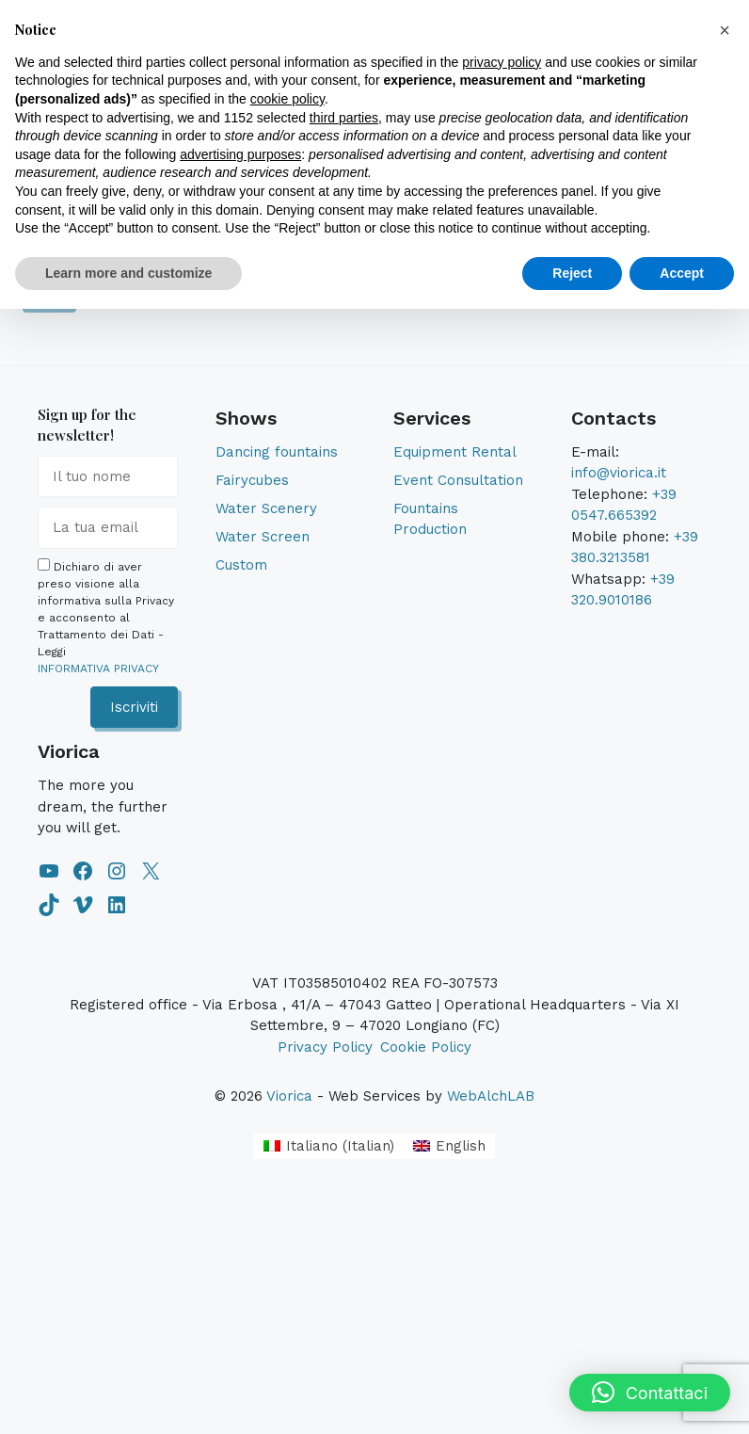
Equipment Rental (455, 451)
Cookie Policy (425, 1047)
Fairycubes (252, 480)
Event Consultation (458, 480)
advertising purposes (240, 154)
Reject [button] (572, 273)
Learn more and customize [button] (128, 273)
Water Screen (262, 536)
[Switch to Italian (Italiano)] (329, 1146)
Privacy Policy (325, 1047)
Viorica (289, 1096)
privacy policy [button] (501, 62)
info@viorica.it (618, 472)
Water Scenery (266, 508)
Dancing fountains (276, 451)
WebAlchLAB (490, 1096)
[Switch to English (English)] (449, 1146)
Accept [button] (682, 273)
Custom (241, 564)
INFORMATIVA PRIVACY (98, 668)
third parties (344, 117)
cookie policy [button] (287, 98)
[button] (649, 1392)
